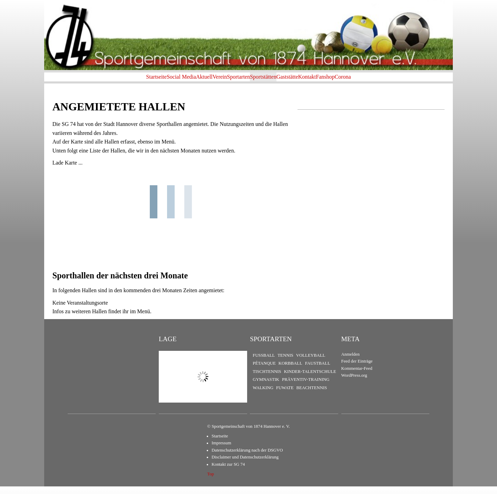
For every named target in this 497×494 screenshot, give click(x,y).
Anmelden (350, 361)
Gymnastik (266, 387)
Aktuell (176, 80)
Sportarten (233, 80)
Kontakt (335, 80)
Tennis (285, 362)
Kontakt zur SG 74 (228, 472)
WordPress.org (354, 383)
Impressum (221, 450)
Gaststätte (304, 80)
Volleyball (310, 362)
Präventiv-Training (305, 387)
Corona (392, 80)
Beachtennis (311, 395)
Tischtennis (267, 379)
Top (210, 481)
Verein (203, 80)
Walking (263, 395)
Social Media (142, 80)
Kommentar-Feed (356, 376)
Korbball (290, 371)
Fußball (264, 362)
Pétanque (264, 371)
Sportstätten (268, 80)
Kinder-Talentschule (310, 379)
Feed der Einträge (357, 369)
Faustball (317, 371)
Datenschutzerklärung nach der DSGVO (247, 457)
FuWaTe (284, 395)
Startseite (106, 80)
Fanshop (363, 80)
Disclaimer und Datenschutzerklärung (245, 465)
